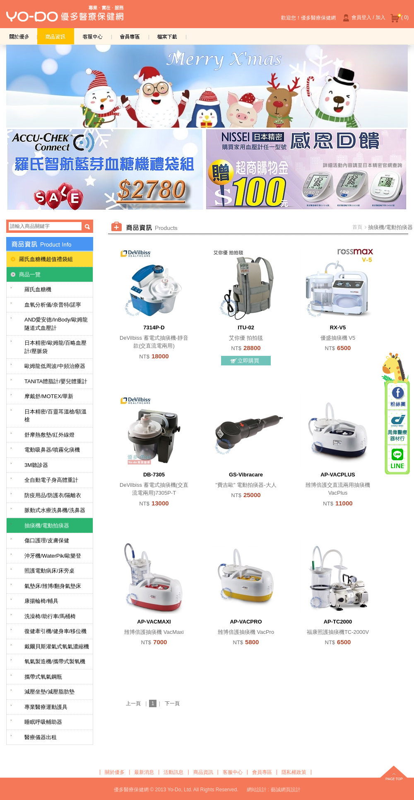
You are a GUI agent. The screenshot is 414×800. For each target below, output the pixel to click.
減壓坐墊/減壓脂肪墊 (49, 692)
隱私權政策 (294, 772)
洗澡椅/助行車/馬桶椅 (50, 616)
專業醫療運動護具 (45, 707)
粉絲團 (397, 397)
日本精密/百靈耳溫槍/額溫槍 (55, 415)
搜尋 (87, 226)
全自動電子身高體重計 (51, 480)
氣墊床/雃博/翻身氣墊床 (52, 586)
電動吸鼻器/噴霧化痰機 (52, 450)
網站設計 (257, 790)
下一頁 (172, 703)
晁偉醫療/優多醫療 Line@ (397, 458)
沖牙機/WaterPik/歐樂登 (52, 556)
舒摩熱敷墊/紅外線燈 (49, 435)
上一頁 (133, 703)
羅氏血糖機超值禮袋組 (46, 259)
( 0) (399, 17)
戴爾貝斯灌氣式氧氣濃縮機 (56, 646)
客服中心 (93, 36)
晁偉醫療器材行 (397, 428)
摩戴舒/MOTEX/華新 (48, 396)
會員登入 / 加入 (363, 17)
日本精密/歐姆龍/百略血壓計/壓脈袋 (55, 347)
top (394, 774)
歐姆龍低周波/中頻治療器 (54, 366)
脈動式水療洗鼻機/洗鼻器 (54, 510)
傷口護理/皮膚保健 (46, 540)
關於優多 (18, 36)
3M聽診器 (36, 465)
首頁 (357, 227)
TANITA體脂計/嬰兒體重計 (55, 381)
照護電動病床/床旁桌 (49, 571)
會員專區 (130, 36)
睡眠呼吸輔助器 (43, 722)
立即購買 (248, 361)
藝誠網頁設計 (286, 790)
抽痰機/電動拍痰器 (46, 525)
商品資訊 (56, 36)
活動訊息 (173, 772)
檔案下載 (167, 36)
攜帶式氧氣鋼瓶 (43, 677)
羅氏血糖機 (37, 289)
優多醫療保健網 (64, 16)
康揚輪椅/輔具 (41, 601)
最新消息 (144, 772)
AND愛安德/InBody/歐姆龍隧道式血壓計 (56, 324)
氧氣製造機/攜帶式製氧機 (54, 661)
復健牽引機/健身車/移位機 (55, 631)
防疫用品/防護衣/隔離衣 (52, 495)
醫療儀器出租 (40, 737)
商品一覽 (30, 274)
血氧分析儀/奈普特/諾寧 (52, 305)
